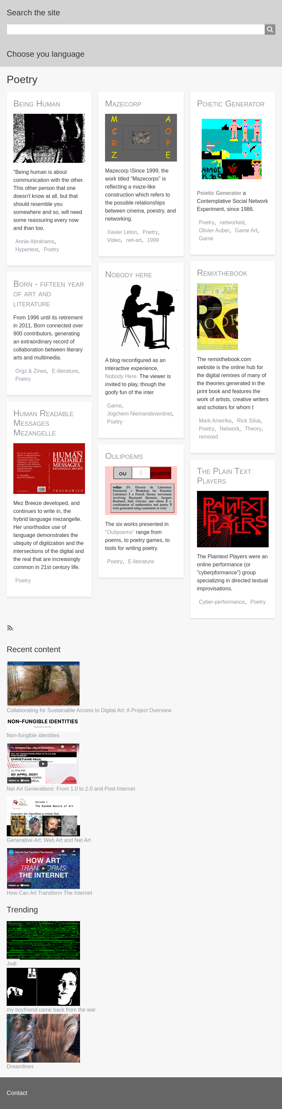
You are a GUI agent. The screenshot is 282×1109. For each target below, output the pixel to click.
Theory (253, 429)
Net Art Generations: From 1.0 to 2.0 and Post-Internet (71, 789)
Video (114, 240)
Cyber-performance (222, 602)
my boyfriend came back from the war (51, 1010)
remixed (208, 437)
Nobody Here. (121, 376)
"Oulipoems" (119, 532)
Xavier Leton (122, 232)
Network (229, 429)
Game (114, 405)
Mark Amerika (215, 421)
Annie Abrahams (34, 241)
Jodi (11, 963)
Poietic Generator (219, 193)
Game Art (246, 230)
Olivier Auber (214, 230)
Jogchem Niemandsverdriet (139, 414)
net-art (133, 240)
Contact (17, 1093)
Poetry (51, 249)
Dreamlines (20, 1066)
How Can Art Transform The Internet (49, 893)
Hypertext (26, 249)
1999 (153, 240)
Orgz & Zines (30, 371)
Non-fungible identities (33, 735)
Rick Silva (248, 421)
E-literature (65, 371)
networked (232, 222)
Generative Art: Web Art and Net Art (49, 840)
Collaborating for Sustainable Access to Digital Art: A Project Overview (89, 710)
